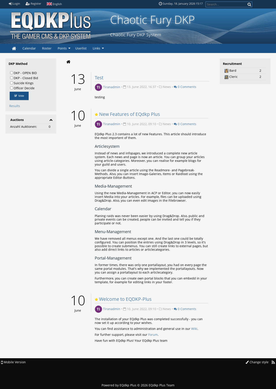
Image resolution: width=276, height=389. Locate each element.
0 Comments (185, 87)
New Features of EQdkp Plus (129, 114)
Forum (153, 334)
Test (99, 78)
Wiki (194, 329)
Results (14, 106)
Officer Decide (22, 88)
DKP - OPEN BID (23, 73)
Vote (19, 95)
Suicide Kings (21, 83)
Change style (257, 362)
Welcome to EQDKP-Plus (125, 299)
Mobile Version (13, 362)
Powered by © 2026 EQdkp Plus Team (138, 385)
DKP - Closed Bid (24, 78)
